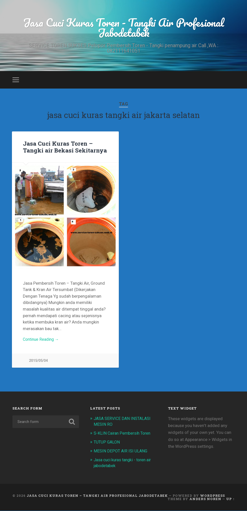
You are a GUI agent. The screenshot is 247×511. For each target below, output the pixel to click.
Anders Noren (205, 499)
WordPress (212, 496)
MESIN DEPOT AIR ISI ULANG (122, 451)
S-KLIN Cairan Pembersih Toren (124, 434)
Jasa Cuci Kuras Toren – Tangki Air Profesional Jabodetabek (97, 496)
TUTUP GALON (108, 443)
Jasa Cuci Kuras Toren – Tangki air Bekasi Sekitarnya (65, 148)
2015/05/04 (38, 362)
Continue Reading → (42, 341)
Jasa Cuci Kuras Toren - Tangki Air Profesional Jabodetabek (123, 28)
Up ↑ (230, 499)
